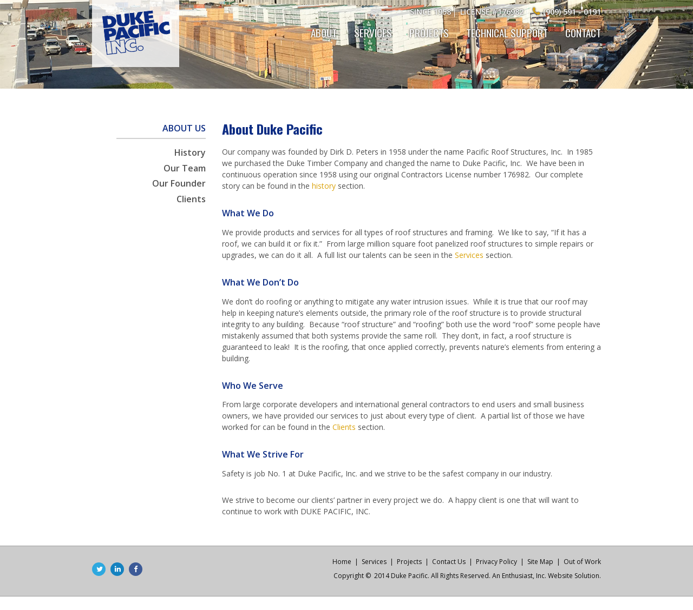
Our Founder (179, 183)
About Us (184, 128)
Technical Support (507, 32)
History (190, 152)
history (324, 186)
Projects (429, 32)
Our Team (185, 168)
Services (373, 32)
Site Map (540, 561)
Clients (191, 199)
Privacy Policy (496, 561)
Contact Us (449, 561)
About (324, 32)
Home (341, 561)
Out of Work (582, 561)
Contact (583, 32)
